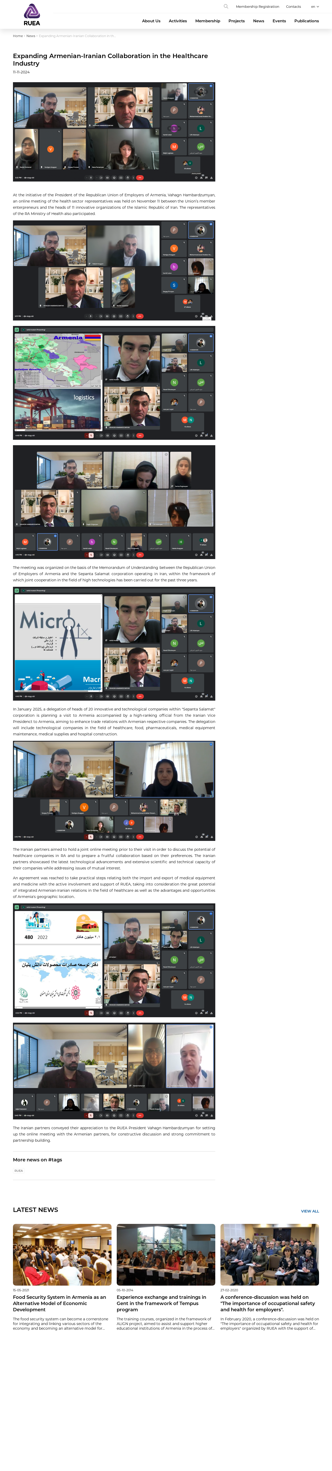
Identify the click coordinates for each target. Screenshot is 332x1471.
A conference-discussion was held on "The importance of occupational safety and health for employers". (267, 1303)
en (313, 7)
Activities (178, 20)
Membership (207, 20)
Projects (237, 20)
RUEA (19, 1171)
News (258, 20)
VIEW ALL (310, 1211)
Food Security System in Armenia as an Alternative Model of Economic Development (59, 1303)
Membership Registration (257, 6)
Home (18, 36)
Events (279, 20)
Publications (306, 20)
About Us (151, 20)
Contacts (293, 6)
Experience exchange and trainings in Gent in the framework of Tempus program (161, 1303)
